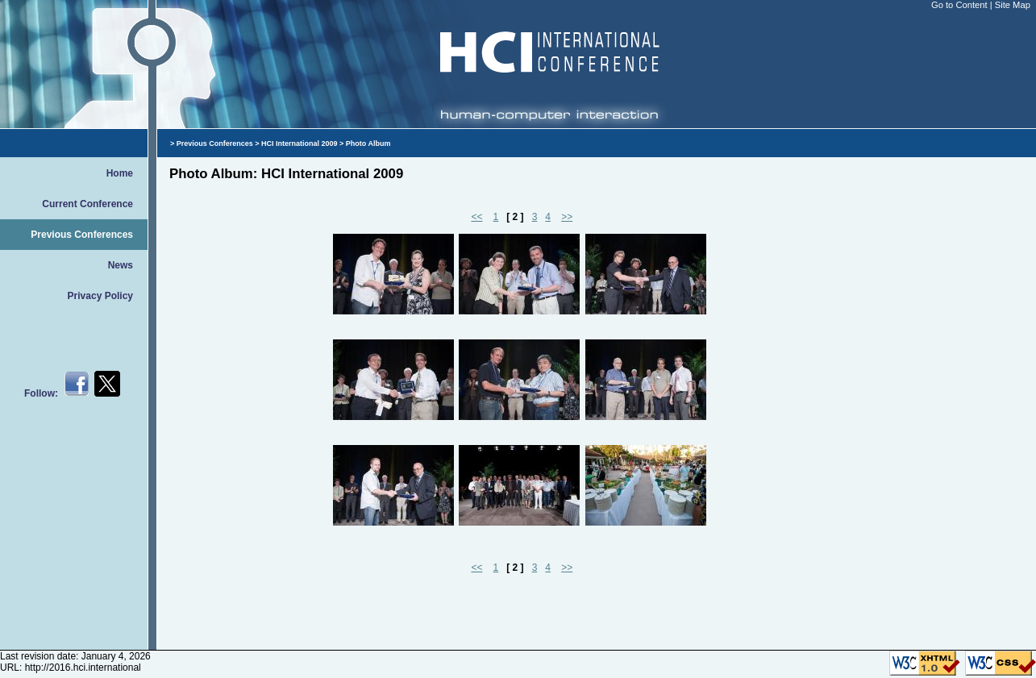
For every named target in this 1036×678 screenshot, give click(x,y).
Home (119, 173)
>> (566, 217)
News (120, 265)
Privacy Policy (100, 296)
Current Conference (87, 204)
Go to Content (960, 5)
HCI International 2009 (299, 143)
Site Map (1012, 5)
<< (476, 217)
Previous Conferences (82, 234)
